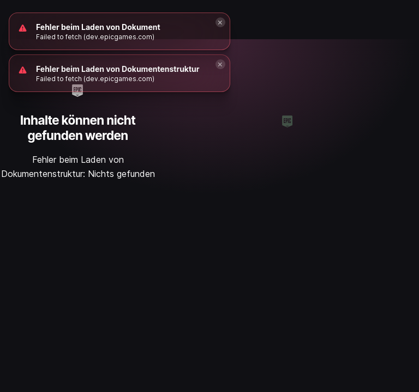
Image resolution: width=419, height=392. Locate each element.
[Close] (220, 64)
